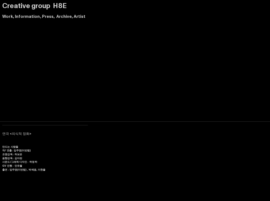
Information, (28, 17)
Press (47, 17)
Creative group (27, 6)
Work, (8, 17)
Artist (79, 17)
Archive (64, 17)
